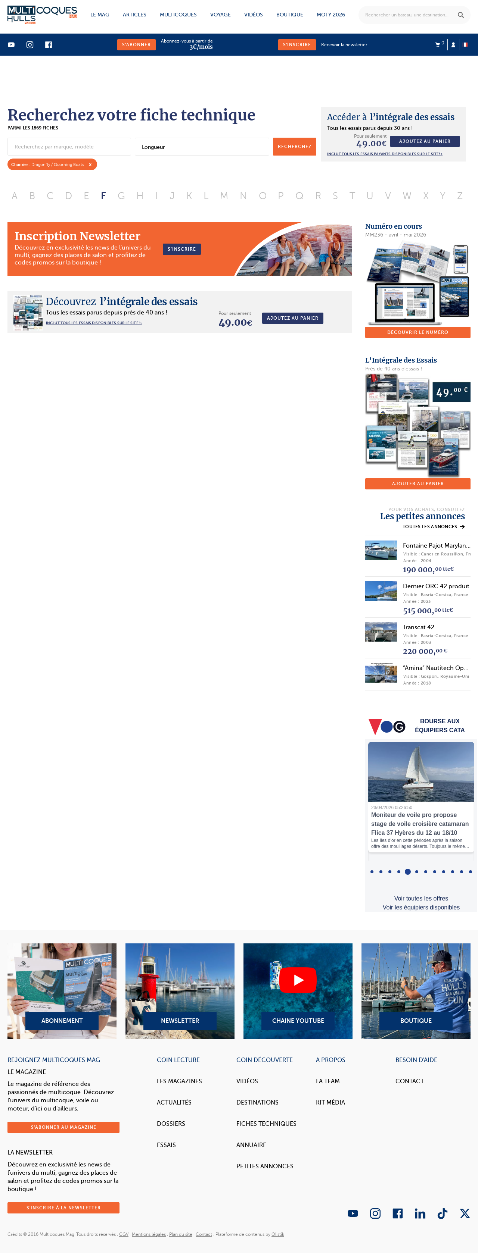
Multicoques (178, 15)
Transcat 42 (418, 627)
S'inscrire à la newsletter (64, 1207)
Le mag (99, 15)
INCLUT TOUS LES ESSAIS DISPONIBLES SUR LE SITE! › (94, 323)
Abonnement (62, 991)
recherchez (294, 146)
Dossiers (171, 1124)
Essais (166, 1145)
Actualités (174, 1102)
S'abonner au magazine (63, 1127)
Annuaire (251, 1145)
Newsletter (180, 991)
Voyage (220, 15)
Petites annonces (265, 1166)
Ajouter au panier (418, 483)
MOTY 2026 (331, 15)
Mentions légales (149, 1234)
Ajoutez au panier (425, 141)
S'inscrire (297, 44)
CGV (123, 1234)
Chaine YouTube (298, 991)
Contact (409, 1081)
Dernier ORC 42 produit (436, 586)
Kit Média (330, 1102)
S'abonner (136, 44)
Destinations (257, 1102)
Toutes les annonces (434, 526)
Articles (134, 15)
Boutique (289, 15)
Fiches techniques (266, 1124)
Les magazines (179, 1081)
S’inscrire (182, 249)
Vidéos (253, 15)
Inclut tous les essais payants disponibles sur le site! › (385, 154)
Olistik (277, 1234)
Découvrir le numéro (417, 332)
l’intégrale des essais (391, 117)
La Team (328, 1081)
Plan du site (180, 1234)
